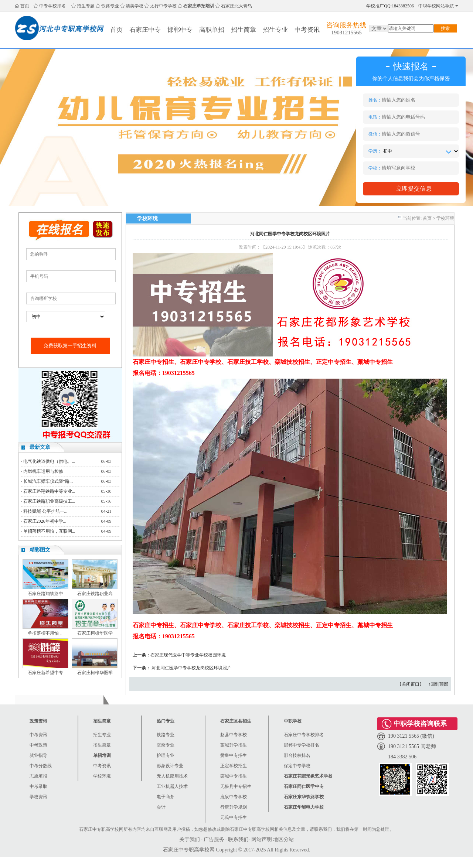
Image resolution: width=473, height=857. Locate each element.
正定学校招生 (233, 765)
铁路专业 (110, 5)
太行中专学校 (163, 5)
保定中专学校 (297, 765)
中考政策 (38, 745)
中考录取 (38, 786)
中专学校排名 (52, 5)
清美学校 (134, 5)
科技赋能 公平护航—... (45, 511)
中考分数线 (41, 765)
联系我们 (238, 839)
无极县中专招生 (235, 786)
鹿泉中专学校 (233, 796)
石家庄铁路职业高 (95, 593)
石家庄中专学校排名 (304, 734)
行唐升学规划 (233, 807)
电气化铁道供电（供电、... (49, 461)
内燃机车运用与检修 (43, 471)
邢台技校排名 (297, 755)
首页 (24, 5)
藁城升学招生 (233, 745)
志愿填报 (38, 776)
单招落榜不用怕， (45, 633)
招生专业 (275, 29)
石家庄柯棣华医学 (95, 633)
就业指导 (38, 755)
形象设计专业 (170, 765)
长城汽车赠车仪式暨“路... (48, 481)
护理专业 (165, 755)
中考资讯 (307, 29)
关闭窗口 (410, 684)
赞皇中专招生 (233, 755)
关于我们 (189, 839)
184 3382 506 (402, 756)
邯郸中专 (180, 29)
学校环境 (102, 776)
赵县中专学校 (233, 734)
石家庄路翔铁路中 (45, 593)
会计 (161, 807)
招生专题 (86, 5)
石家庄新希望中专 (45, 672)
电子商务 (165, 796)
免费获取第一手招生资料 (70, 345)
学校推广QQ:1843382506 (390, 5)
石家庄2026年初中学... (45, 521)
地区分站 (283, 839)
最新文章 (40, 447)
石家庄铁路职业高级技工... (49, 501)
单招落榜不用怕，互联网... (49, 531)
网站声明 (261, 839)
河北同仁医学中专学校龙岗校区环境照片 (191, 667)
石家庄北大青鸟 (236, 5)
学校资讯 (38, 796)
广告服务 (214, 839)
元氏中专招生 (233, 817)
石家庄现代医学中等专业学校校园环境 (188, 655)
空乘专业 (165, 745)
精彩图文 (40, 550)
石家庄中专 (145, 29)
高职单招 (211, 29)
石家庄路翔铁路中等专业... (49, 491)
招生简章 (243, 29)
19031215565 (346, 32)
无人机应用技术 (172, 776)
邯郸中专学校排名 (301, 745)
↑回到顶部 (438, 684)
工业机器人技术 (172, 786)
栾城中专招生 (233, 776)
